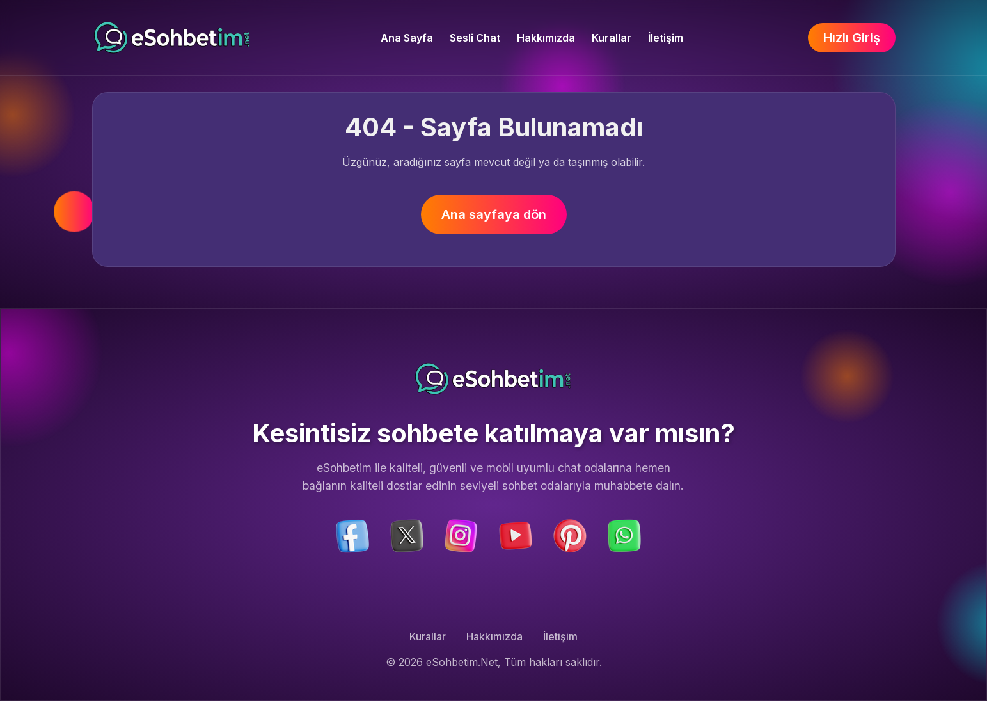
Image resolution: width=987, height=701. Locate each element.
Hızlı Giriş (851, 37)
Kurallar (611, 37)
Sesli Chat (475, 37)
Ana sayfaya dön (493, 214)
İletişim (665, 37)
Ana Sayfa (407, 37)
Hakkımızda (546, 37)
